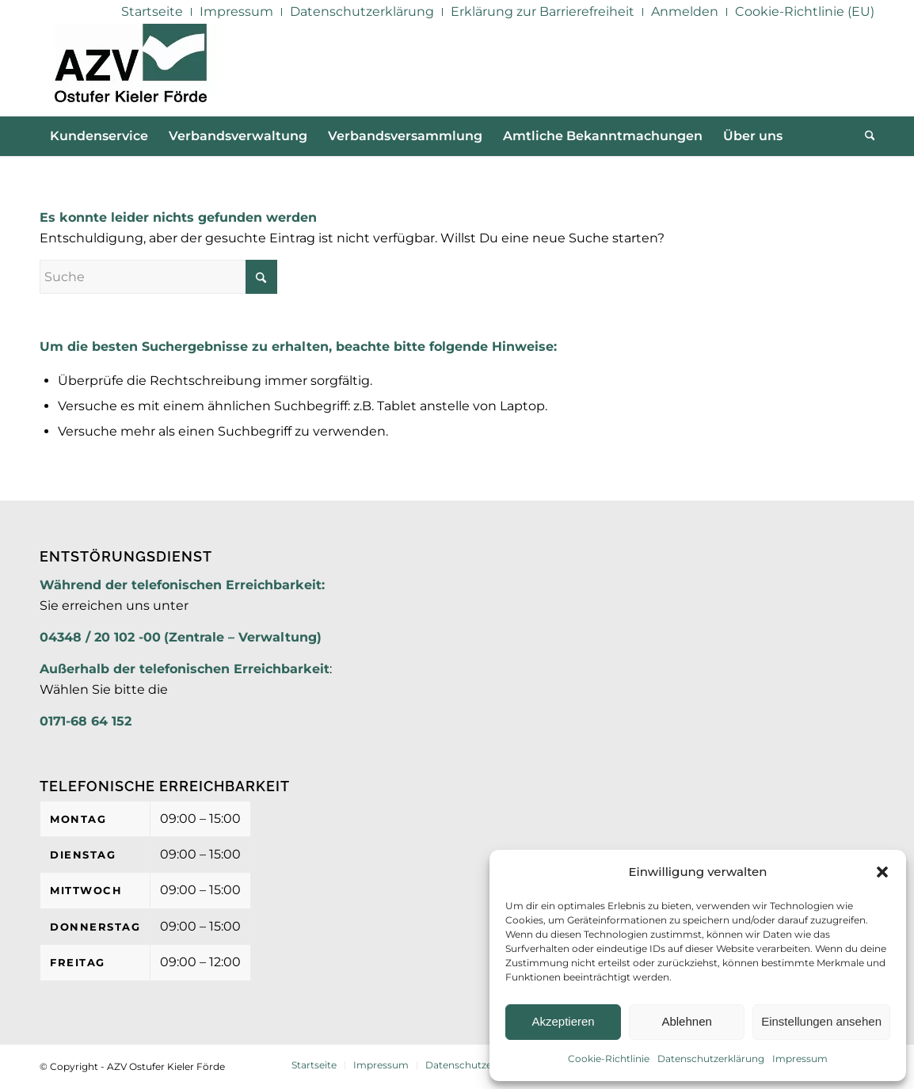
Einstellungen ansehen (821, 1021)
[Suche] (865, 136)
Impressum (800, 1058)
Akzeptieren (562, 1021)
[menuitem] (152, 12)
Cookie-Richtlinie (608, 1058)
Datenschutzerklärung (710, 1058)
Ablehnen (686, 1021)
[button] (882, 872)
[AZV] (130, 69)
